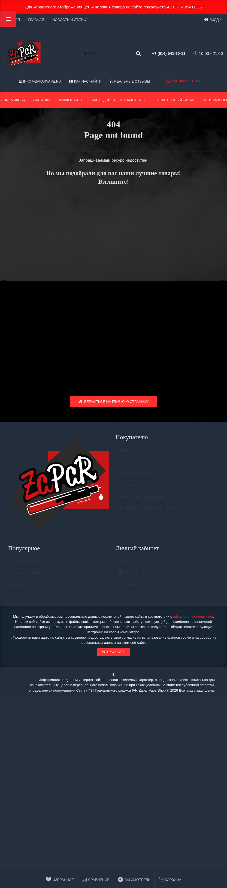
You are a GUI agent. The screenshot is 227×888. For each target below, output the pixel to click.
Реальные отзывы (130, 81)
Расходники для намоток (119, 100)
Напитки (41, 100)
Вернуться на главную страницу (113, 403)
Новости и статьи (69, 20)
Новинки (19, 588)
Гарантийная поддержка (141, 500)
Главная (36, 20)
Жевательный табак (174, 100)
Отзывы (125, 454)
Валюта (128, 589)
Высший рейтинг (26, 565)
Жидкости (70, 100)
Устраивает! (113, 654)
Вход (213, 19)
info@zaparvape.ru (40, 81)
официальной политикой (193, 618)
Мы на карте (130, 466)
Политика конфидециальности (147, 512)
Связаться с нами (135, 477)
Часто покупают (26, 577)
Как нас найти (85, 81)
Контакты (127, 489)
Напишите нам (183, 81)
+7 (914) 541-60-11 (163, 53)
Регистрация (133, 577)
